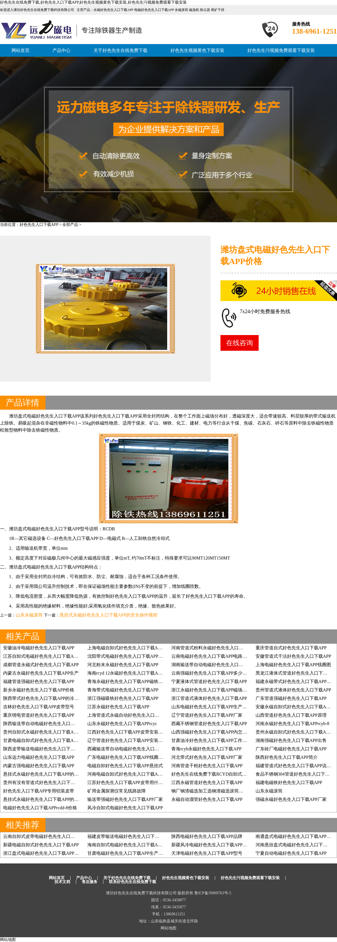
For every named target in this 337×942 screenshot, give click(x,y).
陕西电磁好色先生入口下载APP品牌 (206, 836)
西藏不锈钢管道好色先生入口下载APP (209, 723)
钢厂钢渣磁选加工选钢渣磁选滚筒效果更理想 (216, 791)
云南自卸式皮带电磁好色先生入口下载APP (45, 836)
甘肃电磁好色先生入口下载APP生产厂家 (127, 853)
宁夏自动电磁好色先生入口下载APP (291, 853)
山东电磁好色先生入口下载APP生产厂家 (211, 706)
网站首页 (20, 50)
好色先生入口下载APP (39, 225)
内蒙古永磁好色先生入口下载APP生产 (41, 673)
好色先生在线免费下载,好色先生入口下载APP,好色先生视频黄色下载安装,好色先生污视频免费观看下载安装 (93, 2)
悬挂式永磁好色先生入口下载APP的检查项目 (47, 774)
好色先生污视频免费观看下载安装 (281, 50)
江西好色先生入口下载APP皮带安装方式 (127, 732)
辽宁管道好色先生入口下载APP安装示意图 (129, 740)
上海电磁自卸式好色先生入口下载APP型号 (129, 647)
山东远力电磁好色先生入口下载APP (38, 757)
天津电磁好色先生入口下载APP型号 (206, 853)
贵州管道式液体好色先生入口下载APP (293, 689)
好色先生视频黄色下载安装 (197, 50)
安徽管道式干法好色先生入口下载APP (293, 656)
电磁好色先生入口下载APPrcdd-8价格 (40, 807)
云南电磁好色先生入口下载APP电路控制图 (213, 656)
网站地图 (168, 928)
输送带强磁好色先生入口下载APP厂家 (125, 799)
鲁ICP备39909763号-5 (212, 893)
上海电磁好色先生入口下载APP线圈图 (293, 664)
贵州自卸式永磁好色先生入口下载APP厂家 (45, 732)
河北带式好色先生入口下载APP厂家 (206, 757)
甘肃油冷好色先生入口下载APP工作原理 (211, 740)
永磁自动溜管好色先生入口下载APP (206, 799)
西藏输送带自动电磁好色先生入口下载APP (129, 748)
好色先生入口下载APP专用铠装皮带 (38, 791)
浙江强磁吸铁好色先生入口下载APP (122, 698)
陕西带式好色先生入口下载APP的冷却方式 (45, 698)
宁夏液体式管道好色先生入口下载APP (209, 681)
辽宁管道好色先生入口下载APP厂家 (206, 715)
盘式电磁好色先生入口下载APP (49, 416)
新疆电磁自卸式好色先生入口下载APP (41, 844)
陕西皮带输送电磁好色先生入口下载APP (43, 748)
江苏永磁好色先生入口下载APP (118, 706)
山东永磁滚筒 (29, 615)
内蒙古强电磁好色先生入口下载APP (38, 765)
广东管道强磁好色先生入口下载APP (291, 698)
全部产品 (70, 225)
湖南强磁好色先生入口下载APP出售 (291, 740)
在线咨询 (239, 343)
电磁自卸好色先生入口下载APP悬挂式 (125, 765)
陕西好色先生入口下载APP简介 (287, 757)
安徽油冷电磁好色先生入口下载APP (38, 647)
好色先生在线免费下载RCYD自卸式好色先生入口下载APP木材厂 (235, 774)
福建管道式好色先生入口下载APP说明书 (296, 765)
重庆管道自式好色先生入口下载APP (291, 647)
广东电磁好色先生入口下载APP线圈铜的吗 (129, 757)
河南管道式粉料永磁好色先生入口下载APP (213, 647)
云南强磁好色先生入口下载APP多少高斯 (211, 673)
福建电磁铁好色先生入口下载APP (289, 782)
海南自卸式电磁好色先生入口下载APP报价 (129, 844)
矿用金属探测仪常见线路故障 (116, 791)
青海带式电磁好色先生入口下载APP (122, 689)
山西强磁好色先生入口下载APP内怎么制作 (213, 732)
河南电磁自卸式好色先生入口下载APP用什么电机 (136, 774)
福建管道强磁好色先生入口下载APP (38, 681)
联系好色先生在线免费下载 (132, 882)
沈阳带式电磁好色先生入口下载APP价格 (127, 656)
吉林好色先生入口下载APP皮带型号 (38, 706)
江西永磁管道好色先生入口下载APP (206, 782)
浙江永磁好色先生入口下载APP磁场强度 (211, 689)
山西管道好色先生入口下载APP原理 (291, 715)
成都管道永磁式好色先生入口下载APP (41, 664)
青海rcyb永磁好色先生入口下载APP (206, 748)
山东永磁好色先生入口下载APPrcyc (122, 723)
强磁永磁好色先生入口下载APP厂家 (291, 799)
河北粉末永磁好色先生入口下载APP (122, 664)
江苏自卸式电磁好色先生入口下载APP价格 (45, 656)
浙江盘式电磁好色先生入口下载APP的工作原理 (50, 853)
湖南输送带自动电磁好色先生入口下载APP (213, 664)
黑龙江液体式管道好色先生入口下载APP (296, 673)
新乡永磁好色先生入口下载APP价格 (38, 689)
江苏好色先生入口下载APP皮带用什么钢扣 (129, 782)
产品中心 (61, 50)
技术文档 (62, 882)
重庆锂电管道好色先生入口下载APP (38, 715)
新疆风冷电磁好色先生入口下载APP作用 (211, 844)
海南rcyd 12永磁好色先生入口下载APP (125, 673)
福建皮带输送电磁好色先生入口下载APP (127, 836)
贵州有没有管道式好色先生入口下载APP (43, 782)
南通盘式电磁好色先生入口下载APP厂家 (296, 836)
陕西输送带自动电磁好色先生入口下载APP (45, 723)
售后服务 (89, 882)
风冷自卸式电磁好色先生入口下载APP (125, 807)
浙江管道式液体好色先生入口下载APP (209, 698)
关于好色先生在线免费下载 (120, 50)
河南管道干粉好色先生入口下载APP (206, 765)
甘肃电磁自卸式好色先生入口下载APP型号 (45, 740)
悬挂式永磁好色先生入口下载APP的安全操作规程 (109, 615)
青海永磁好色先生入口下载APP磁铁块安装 (129, 681)
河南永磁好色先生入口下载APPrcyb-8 (292, 723)
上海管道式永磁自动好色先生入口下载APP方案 (134, 715)
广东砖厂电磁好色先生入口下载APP (291, 748)
